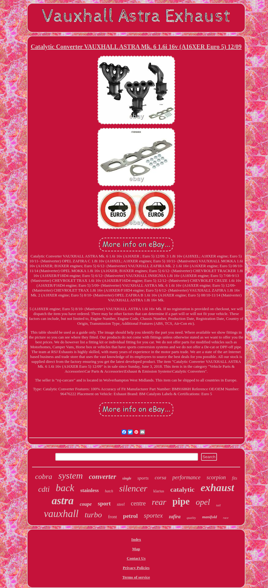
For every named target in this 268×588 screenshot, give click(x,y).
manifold (209, 517)
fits (234, 478)
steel (121, 504)
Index (136, 539)
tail (218, 505)
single (126, 478)
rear (159, 502)
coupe (86, 504)
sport (104, 503)
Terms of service (136, 577)
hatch (109, 491)
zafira (175, 516)
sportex (153, 515)
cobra (43, 476)
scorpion (216, 477)
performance (186, 477)
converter (102, 476)
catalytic (182, 489)
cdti (44, 489)
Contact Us (136, 558)
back (65, 487)
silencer (133, 488)
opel (203, 502)
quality (191, 517)
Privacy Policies (136, 567)
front (112, 516)
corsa (160, 477)
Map (136, 549)
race (226, 517)
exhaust (217, 487)
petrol (130, 516)
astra (63, 501)
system (70, 475)
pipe (181, 501)
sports (143, 478)
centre (138, 503)
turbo (93, 514)
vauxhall (61, 513)
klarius (158, 491)
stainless (89, 490)
